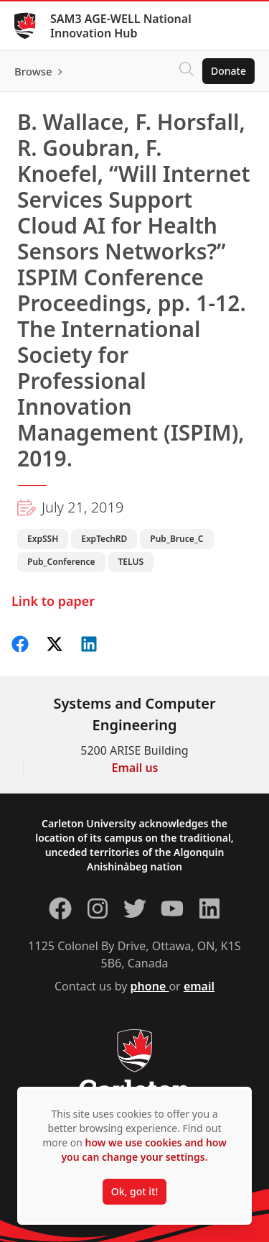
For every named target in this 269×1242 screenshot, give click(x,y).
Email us (135, 768)
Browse (33, 71)
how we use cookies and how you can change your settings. (143, 1150)
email (199, 986)
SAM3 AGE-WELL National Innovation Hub (121, 26)
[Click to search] (186, 71)
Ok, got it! (134, 1191)
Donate (228, 71)
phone (150, 986)
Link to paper (53, 601)
